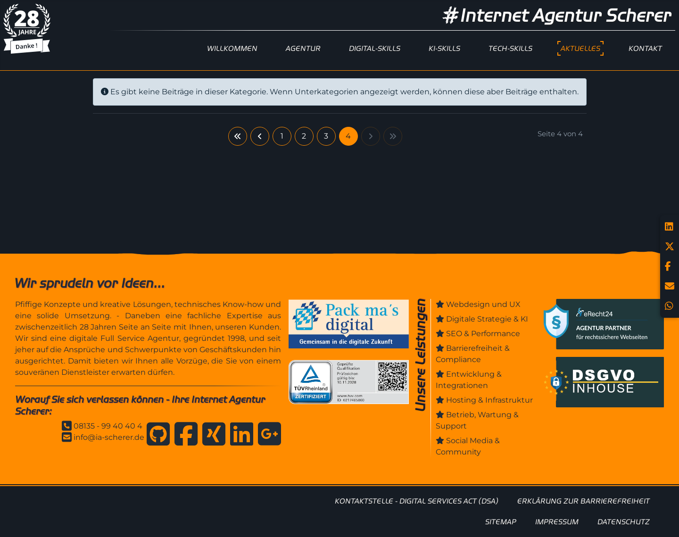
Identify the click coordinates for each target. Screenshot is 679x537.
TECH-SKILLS (510, 48)
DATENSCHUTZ (623, 522)
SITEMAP (500, 522)
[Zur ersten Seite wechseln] (237, 136)
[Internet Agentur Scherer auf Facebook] (184, 436)
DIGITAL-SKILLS (374, 48)
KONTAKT (645, 48)
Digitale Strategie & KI (487, 318)
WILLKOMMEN (232, 48)
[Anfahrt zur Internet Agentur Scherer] (267, 436)
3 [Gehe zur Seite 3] (326, 136)
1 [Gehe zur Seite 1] (282, 136)
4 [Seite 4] (348, 136)
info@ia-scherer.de (109, 437)
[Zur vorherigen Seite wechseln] (259, 136)
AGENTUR (303, 48)
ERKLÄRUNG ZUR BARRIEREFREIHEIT (583, 501)
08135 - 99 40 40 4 (108, 425)
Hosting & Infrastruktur (489, 400)
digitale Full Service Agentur (124, 338)
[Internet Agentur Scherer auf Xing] (211, 436)
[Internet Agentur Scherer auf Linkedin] (239, 436)
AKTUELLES (580, 48)
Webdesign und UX (483, 304)
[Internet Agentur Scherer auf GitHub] (156, 436)
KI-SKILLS (444, 48)
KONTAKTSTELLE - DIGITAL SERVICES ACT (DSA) (416, 501)
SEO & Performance (483, 333)
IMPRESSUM (557, 522)
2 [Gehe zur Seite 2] (304, 136)
